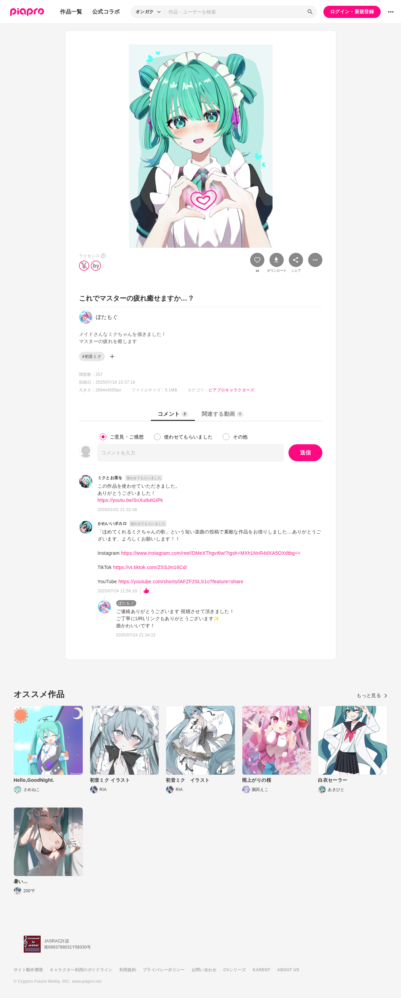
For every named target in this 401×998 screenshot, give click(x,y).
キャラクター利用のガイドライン (80, 970)
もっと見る (372, 695)
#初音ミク (91, 356)
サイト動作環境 (28, 970)
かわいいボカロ (112, 523)
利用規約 (127, 970)
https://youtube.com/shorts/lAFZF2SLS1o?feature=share (180, 581)
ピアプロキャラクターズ (231, 390)
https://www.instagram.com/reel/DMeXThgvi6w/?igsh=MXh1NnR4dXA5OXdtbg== (211, 553)
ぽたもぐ (126, 603)
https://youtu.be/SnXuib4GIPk (130, 500)
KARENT (261, 970)
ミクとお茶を (110, 477)
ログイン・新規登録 (352, 11)
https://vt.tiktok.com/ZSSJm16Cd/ (150, 567)
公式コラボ (106, 12)
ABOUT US (288, 970)
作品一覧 (71, 12)
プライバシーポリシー (164, 970)
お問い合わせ (204, 970)
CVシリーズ (234, 970)
